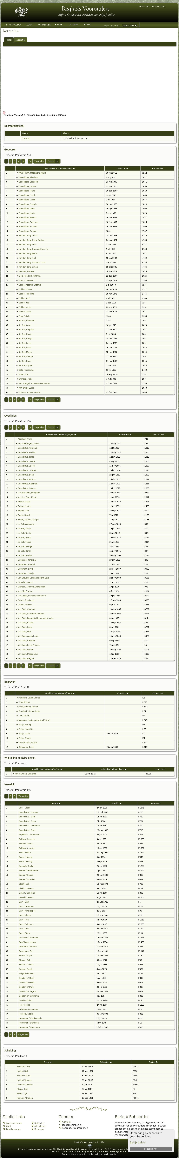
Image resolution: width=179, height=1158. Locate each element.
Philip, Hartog (25, 725)
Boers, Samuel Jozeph (28, 519)
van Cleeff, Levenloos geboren (32, 596)
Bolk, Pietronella (26, 370)
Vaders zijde (144, 6)
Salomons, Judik (26, 747)
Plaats (9, 39)
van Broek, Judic (26, 388)
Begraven (123, 693)
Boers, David (24, 515)
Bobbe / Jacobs (26, 843)
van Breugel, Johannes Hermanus (34, 383)
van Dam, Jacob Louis (28, 636)
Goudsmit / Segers (27, 991)
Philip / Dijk (22, 1093)
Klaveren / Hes (23, 1066)
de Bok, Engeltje (26, 330)
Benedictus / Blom (27, 817)
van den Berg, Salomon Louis (32, 262)
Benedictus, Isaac (27, 191)
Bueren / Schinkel (27, 879)
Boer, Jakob (24, 316)
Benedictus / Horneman (29, 826)
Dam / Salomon (26, 924)
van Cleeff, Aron (25, 591)
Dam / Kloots (25, 915)
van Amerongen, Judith (28, 443)
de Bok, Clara (25, 325)
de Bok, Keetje (25, 338)
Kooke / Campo (24, 1075)
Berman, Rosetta (26, 271)
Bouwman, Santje (26, 573)
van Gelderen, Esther (28, 707)
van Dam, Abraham (26, 609)
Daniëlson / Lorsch (27, 942)
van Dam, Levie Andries (29, 645)
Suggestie (20, 39)
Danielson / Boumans (28, 938)
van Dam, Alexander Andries (31, 614)
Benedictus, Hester (27, 186)
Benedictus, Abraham (28, 177)
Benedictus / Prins (27, 830)
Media (74, 24)
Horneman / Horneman (29, 1027)
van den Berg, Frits (27, 244)
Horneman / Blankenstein (30, 1018)
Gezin (56, 803)
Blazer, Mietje (24, 502)
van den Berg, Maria (28, 253)
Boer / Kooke (25, 852)
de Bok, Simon (24, 551)
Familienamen (13, 1129)
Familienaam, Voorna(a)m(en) (60, 168)
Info (88, 24)
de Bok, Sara (25, 361)
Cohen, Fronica (25, 605)
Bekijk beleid (138, 1142)
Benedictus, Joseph (28, 204)
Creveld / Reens (26, 897)
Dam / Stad (24, 929)
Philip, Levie (24, 733)
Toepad (26, 138)
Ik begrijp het (150, 1149)
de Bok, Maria (25, 347)
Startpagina (13, 24)
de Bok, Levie (25, 343)
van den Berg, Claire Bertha (31, 240)
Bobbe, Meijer (25, 307)
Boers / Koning (25, 857)
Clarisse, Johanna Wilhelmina (31, 587)
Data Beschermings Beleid (113, 1151)
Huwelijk (116, 803)
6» (30, 427)
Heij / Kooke (24, 1005)
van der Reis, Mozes (28, 742)
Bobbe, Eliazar (25, 289)
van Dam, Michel (25, 649)
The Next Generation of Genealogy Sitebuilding (77, 1149)
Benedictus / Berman (28, 812)
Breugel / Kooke (26, 866)
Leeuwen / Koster (25, 1084)
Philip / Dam (22, 1089)
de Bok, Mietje (25, 352)
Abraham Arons (25, 439)
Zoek (29, 24)
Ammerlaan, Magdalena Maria (32, 173)
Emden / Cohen (26, 964)
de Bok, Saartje (26, 356)
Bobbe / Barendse (27, 839)
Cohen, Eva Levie (26, 600)
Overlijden (125, 434)
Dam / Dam (24, 902)
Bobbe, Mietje (25, 312)
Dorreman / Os (25, 951)
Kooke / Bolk (22, 1071)
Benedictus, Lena (27, 209)
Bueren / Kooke (26, 875)
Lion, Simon (24, 716)
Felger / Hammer (26, 973)
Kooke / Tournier (24, 1080)
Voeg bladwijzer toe (111, 26)
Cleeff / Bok (24, 884)
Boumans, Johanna (27, 560)
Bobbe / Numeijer (27, 848)
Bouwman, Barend (26, 564)
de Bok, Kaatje (25, 334)
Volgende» (39, 161)
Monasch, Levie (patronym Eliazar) (34, 720)
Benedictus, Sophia (27, 231)
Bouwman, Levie (25, 569)
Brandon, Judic (25, 379)
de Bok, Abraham (26, 321)
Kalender (39, 1123)
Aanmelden (44, 24)
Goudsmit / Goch (26, 978)
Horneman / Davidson (29, 1023)
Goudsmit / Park (26, 987)
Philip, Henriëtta (26, 729)
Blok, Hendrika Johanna (30, 276)
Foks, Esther (24, 702)
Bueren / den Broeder (28, 870)
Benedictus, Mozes (27, 218)
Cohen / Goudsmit (27, 893)
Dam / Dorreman (26, 906)
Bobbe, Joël (24, 298)
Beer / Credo (24, 808)
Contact (66, 1121)
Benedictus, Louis (27, 213)
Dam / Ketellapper (27, 911)
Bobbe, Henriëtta (26, 294)
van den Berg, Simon (28, 267)
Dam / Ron (24, 920)
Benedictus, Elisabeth (28, 182)
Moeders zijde (158, 6)
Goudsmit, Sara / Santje (29, 711)
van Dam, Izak (24, 631)
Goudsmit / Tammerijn (29, 996)
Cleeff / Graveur (26, 888)
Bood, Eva (23, 374)
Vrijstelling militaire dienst (114, 769)
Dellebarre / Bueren (28, 947)
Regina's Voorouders (85, 8)
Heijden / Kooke (26, 1014)
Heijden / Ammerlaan (28, 1009)
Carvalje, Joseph (25, 582)
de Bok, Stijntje (25, 365)
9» (30, 161)
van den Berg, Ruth (27, 258)
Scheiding (106, 1062)
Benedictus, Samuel (28, 226)
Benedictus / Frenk (27, 821)
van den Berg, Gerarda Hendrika (33, 249)
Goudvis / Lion (25, 1000)
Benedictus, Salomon (28, 222)
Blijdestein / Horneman (29, 835)
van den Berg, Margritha (29, 493)
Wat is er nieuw (14, 1123)
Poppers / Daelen (25, 1098)
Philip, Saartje (25, 738)
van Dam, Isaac (25, 627)
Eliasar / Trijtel (25, 955)
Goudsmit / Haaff (26, 982)
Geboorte (122, 168)
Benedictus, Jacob (27, 195)
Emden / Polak (25, 969)
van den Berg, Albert (28, 235)
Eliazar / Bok (24, 960)
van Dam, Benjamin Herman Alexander (35, 618)
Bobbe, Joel (24, 303)
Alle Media (39, 1126)
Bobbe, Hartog (24, 506)
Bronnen (39, 1129)
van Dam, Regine (26, 658)
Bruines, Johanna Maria (29, 392)
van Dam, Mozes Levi (28, 654)
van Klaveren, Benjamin (25, 774)
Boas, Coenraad (26, 280)
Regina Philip (89, 1151)
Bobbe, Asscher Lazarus (30, 285)
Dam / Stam (24, 933)
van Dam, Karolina (26, 640)
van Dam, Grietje (25, 622)
